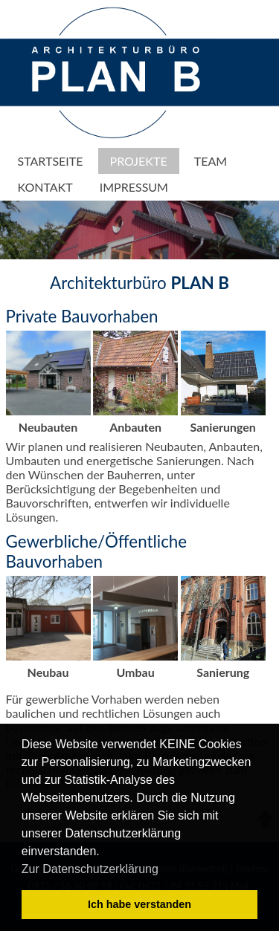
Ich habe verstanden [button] (139, 904)
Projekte (138, 161)
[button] (163, 870)
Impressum (134, 187)
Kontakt (45, 187)
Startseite (50, 161)
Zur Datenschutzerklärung (90, 869)
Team (210, 161)
